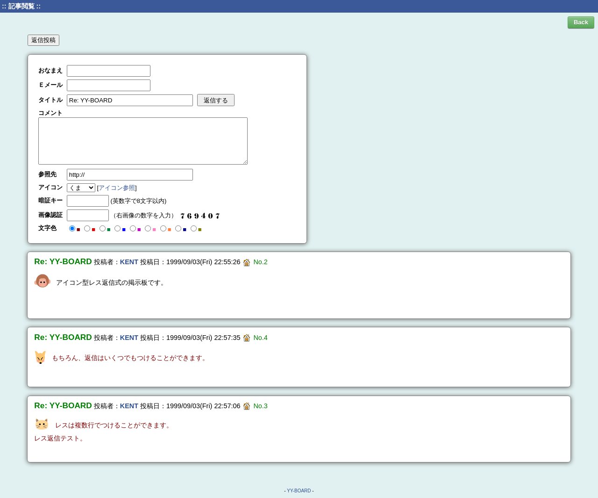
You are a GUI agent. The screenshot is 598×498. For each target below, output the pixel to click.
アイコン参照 (117, 187)
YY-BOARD (299, 490)
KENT (129, 262)
